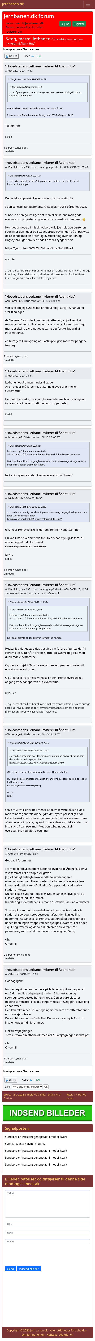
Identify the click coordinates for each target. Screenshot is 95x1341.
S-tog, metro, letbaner (28, 39)
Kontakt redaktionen (60, 1334)
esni (10, 70)
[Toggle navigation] (88, 4)
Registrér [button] (79, 23)
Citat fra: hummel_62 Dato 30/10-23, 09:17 (29, 602)
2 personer (10, 954)
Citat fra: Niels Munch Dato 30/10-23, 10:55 (29, 742)
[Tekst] (47, 1204)
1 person (9, 147)
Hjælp (70, 1094)
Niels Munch (15, 498)
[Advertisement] (47, 1299)
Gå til (8, 1086)
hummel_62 (15, 301)
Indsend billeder (29, 1268)
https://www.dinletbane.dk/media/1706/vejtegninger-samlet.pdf (47, 1035)
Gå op (12, 1080)
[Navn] (47, 1233)
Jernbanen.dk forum (29, 16)
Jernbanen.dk (13, 4)
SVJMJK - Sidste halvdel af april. (25, 1144)
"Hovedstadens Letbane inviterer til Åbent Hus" (40, 66)
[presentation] (31, 1255)
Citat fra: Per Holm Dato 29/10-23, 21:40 (28, 506)
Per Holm (13, 167)
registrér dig (14, 31)
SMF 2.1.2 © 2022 (14, 1094)
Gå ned (13, 56)
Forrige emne (11, 49)
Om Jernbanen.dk (32, 1334)
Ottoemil (13, 853)
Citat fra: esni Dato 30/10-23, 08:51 (25, 445)
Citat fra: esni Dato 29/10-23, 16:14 (27, 86)
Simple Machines (35, 1094)
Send (10, 1268)
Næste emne (31, 49)
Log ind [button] (65, 23)
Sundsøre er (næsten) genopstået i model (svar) (36, 1137)
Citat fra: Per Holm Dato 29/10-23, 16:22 (28, 79)
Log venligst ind (26, 27)
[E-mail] (47, 1241)
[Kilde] (47, 1224)
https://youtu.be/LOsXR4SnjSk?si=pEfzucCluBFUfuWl (39, 248)
